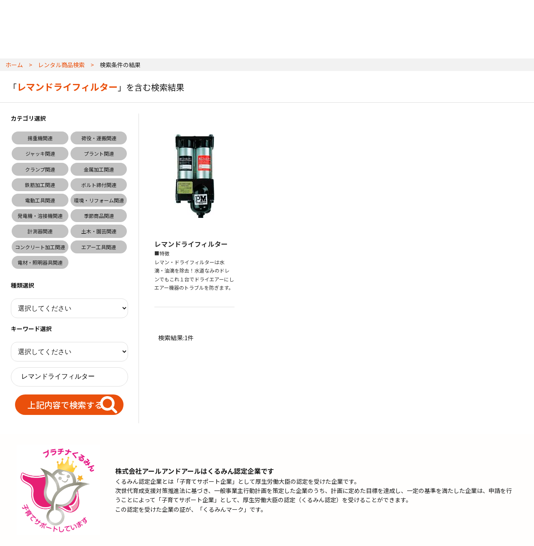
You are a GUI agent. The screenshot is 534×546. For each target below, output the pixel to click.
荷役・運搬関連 (98, 138)
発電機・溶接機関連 (40, 215)
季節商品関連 (99, 215)
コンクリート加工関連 (40, 246)
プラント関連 (99, 153)
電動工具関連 (40, 200)
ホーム (14, 65)
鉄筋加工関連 (40, 184)
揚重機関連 (40, 138)
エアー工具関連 (98, 246)
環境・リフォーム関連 (99, 200)
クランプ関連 (40, 169)
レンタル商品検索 (61, 65)
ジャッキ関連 (40, 153)
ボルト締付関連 (98, 184)
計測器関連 (40, 231)
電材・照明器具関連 (40, 262)
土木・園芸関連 (98, 231)
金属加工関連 (99, 169)
